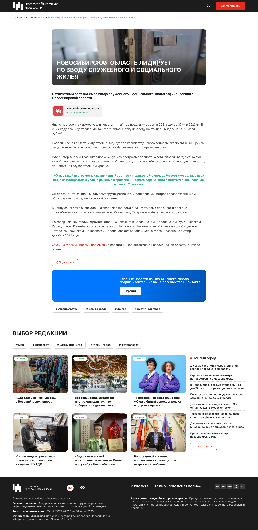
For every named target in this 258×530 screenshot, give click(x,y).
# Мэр (20, 344)
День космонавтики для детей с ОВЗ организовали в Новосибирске (214, 405)
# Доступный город (147, 308)
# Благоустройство (69, 344)
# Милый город (101, 344)
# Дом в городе (96, 308)
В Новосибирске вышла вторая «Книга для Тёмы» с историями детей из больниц (217, 386)
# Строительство (66, 308)
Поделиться (64, 262)
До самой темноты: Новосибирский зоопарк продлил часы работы (214, 367)
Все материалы (230, 5)
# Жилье (120, 308)
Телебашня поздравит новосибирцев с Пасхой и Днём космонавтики (214, 415)
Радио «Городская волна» (178, 486)
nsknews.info (147, 501)
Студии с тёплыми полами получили (78, 245)
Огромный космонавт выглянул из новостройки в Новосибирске (211, 376)
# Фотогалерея (128, 344)
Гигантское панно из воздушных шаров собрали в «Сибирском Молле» (216, 396)
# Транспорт (40, 344)
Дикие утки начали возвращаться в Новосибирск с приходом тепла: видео (217, 425)
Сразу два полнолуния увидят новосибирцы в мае (210, 434)
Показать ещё (204, 446)
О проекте (139, 486)
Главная (17, 17)
